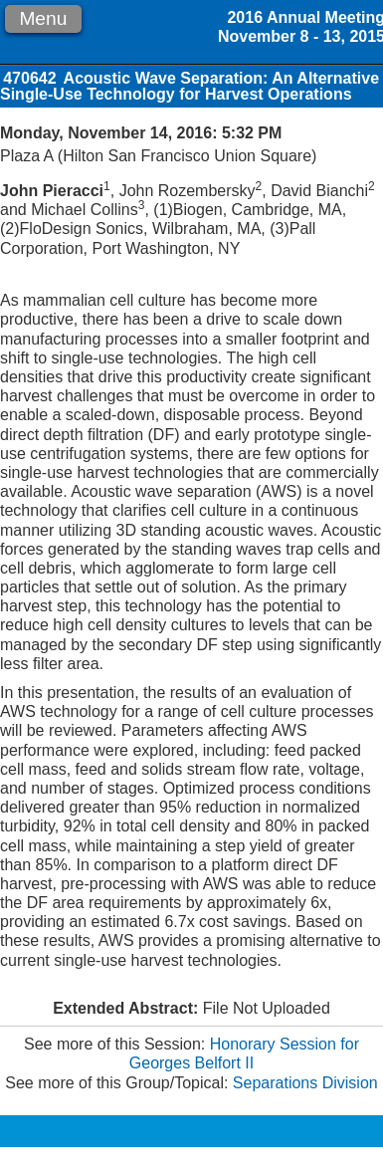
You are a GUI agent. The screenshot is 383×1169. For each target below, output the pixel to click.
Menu (43, 18)
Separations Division (305, 1082)
